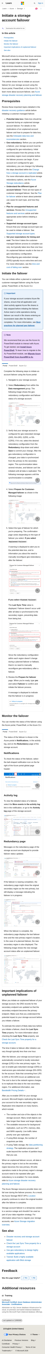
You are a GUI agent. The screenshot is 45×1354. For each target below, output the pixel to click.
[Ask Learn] (36, 9)
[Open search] (34, 3)
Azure (12, 9)
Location (32, 1196)
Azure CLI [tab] (22, 366)
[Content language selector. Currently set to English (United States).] (13, 1329)
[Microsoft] (22, 3)
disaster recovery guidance (13, 110)
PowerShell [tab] (13, 366)
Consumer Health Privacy (11, 1347)
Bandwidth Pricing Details (13, 1090)
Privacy (15, 1344)
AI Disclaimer (7, 1340)
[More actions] (41, 9)
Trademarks (6, 1351)
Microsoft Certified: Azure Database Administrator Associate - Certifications (22, 1303)
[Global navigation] (2, 3)
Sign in (40, 3)
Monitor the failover (11, 44)
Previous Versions (21, 1340)
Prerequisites (9, 38)
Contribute (6, 1344)
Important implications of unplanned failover (20, 47)
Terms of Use (30, 1347)
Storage (20, 9)
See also (7, 50)
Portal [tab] (5, 366)
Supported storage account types (20, 234)
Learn (4, 9)
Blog (32, 1340)
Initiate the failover (11, 41)
